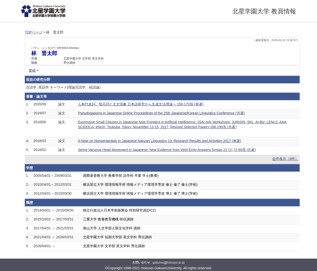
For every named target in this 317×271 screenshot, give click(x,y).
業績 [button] (32, 70)
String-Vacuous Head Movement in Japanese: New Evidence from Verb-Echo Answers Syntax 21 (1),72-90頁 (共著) (167, 150)
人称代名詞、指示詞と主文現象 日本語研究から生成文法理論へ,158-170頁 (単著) (140, 104)
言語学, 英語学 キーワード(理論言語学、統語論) (63, 87)
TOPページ (33, 32)
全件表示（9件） (285, 159)
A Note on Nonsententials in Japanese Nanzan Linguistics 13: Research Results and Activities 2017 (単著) (159, 141)
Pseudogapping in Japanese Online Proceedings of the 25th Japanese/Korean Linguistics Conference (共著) (161, 113)
